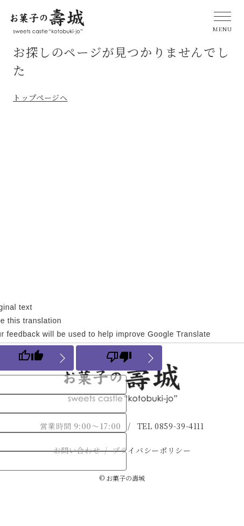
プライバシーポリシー (151, 450)
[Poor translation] (119, 358)
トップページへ (40, 97)
